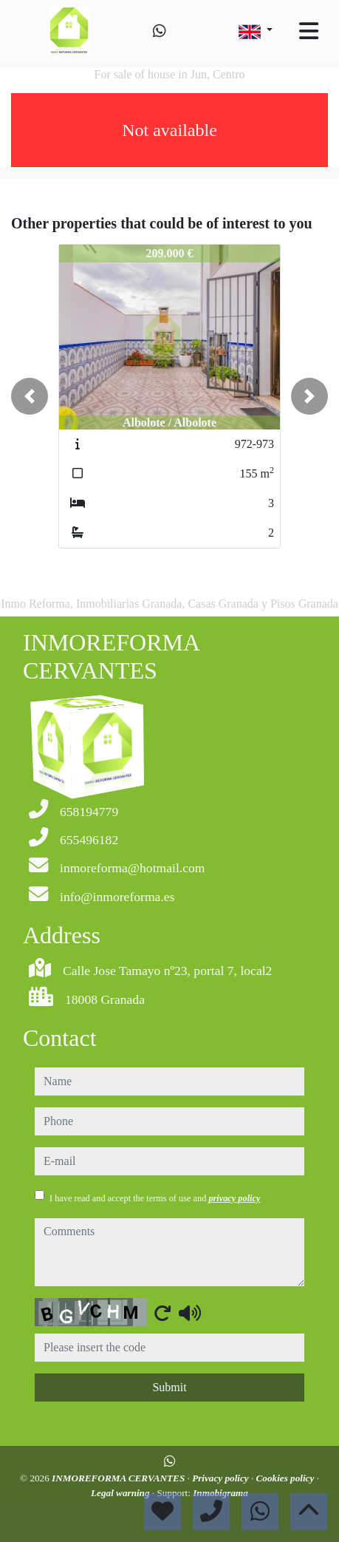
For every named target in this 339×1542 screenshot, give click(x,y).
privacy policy (234, 1198)
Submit (169, 1387)
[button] (29, 396)
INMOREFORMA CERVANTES (119, 1478)
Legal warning (121, 1492)
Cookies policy (286, 1478)
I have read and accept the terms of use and (154, 1198)
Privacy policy (221, 1478)
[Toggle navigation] (308, 31)
